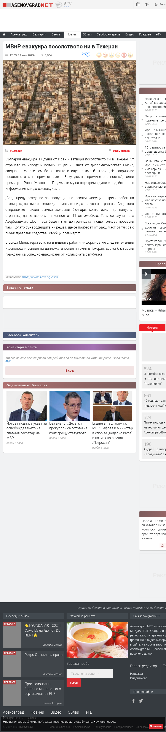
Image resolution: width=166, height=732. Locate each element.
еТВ (89, 712)
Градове (145, 34)
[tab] (152, 329)
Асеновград (13, 712)
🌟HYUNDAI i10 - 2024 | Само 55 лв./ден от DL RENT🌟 (43, 630)
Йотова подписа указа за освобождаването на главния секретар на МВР (26, 430)
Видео (56, 712)
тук (8, 361)
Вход (69, 370)
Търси (74, 682)
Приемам (156, 726)
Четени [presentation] (152, 327)
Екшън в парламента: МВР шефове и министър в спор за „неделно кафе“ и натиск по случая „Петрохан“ (112, 433)
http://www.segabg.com (40, 277)
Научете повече (104, 721)
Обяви (73, 712)
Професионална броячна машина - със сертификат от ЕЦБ (43, 688)
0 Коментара (121, 151)
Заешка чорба (78, 663)
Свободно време (108, 34)
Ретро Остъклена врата (44, 654)
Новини (72, 34)
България (16, 151)
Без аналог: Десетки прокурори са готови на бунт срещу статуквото (68, 428)
